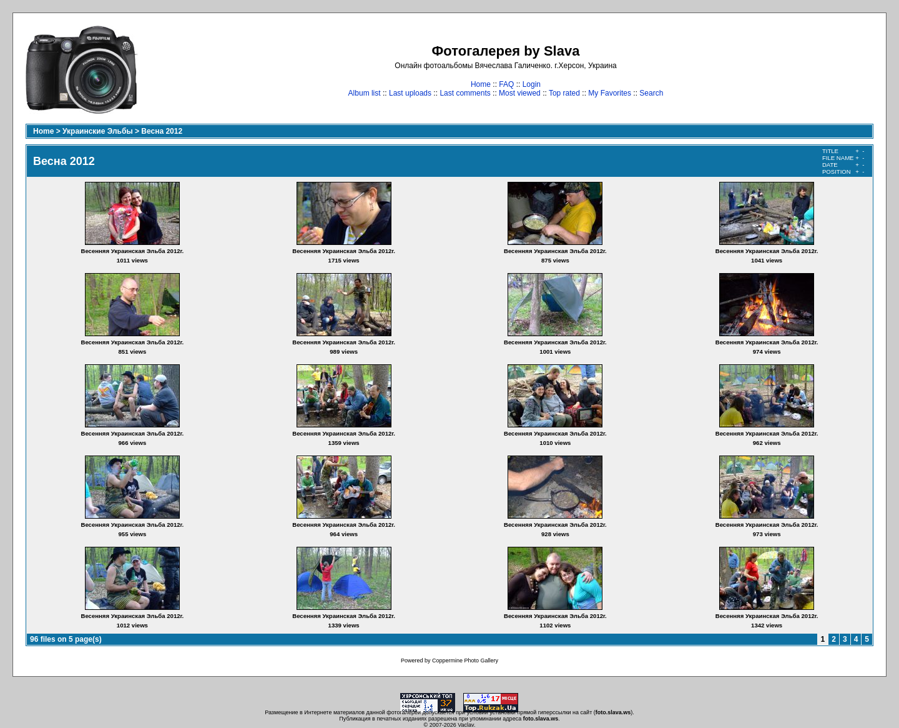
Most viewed (520, 93)
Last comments (465, 93)
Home (481, 84)
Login (532, 84)
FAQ (506, 84)
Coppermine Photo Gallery (465, 660)
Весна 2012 (161, 131)
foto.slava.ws (613, 712)
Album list (364, 93)
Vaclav (466, 725)
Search (651, 93)
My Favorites (609, 93)
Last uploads (410, 93)
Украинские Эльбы (97, 131)
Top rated (564, 93)
